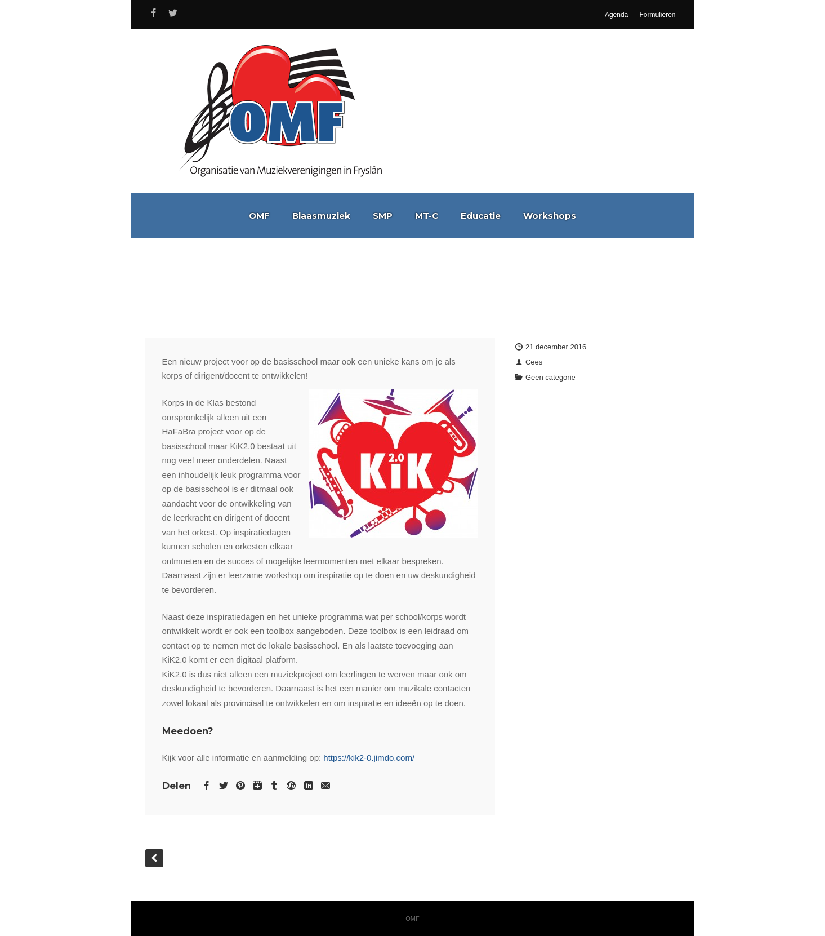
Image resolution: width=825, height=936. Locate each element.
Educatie (481, 215)
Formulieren (657, 15)
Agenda (616, 15)
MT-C (426, 215)
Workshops (549, 215)
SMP (383, 215)
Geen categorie (550, 377)
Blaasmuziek (321, 215)
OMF (259, 215)
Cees (533, 362)
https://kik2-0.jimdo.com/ (368, 757)
